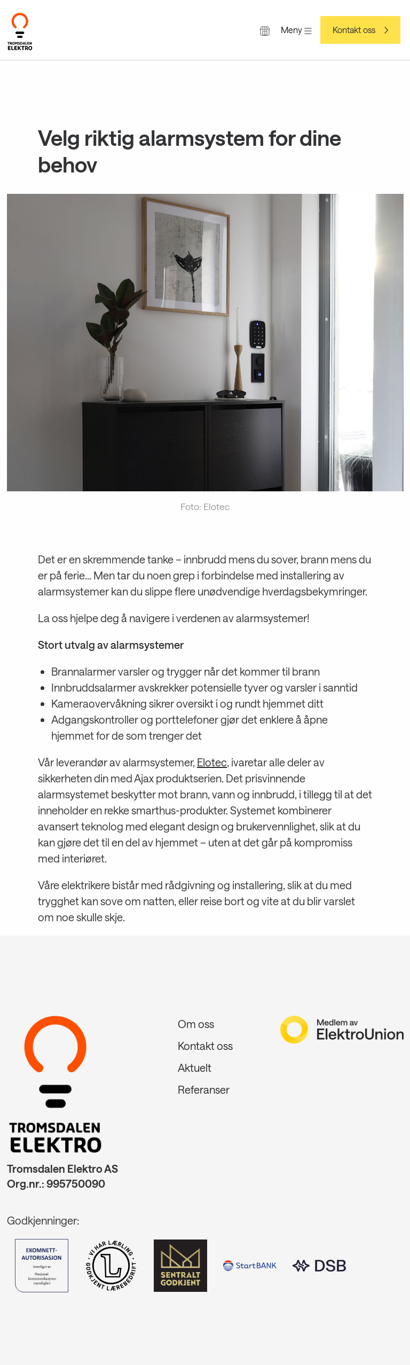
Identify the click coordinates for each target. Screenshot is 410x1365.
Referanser (204, 1089)
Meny (296, 30)
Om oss (196, 1023)
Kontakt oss (354, 30)
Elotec (212, 762)
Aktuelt (194, 1067)
